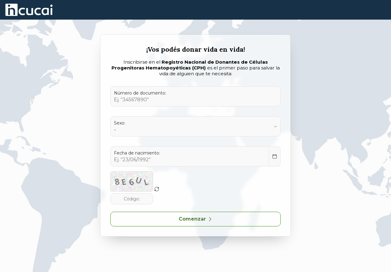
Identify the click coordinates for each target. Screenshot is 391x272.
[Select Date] (275, 156)
